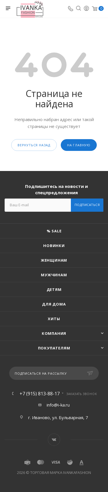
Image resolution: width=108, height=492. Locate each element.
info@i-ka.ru (58, 405)
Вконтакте (54, 439)
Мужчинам (54, 274)
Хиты (54, 318)
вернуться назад (34, 145)
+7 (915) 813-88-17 (40, 393)
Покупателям (54, 348)
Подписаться (87, 205)
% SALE (54, 231)
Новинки (54, 245)
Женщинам (54, 260)
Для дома (54, 304)
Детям (54, 289)
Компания (54, 333)
